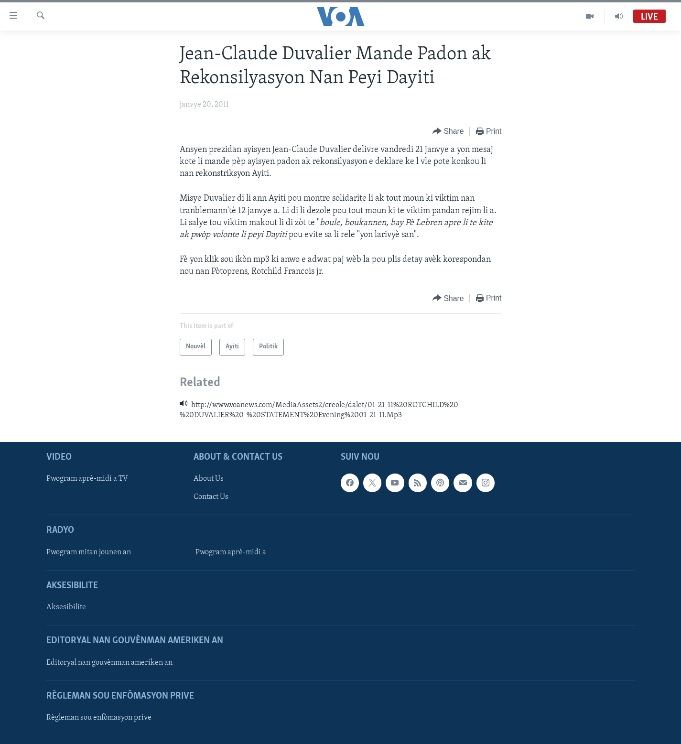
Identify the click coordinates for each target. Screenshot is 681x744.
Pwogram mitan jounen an (88, 552)
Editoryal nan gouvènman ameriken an (109, 663)
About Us (209, 479)
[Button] (448, 131)
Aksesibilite (66, 607)
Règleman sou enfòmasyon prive (98, 718)
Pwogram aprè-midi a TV (87, 479)
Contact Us (211, 497)
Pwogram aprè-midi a (230, 552)
